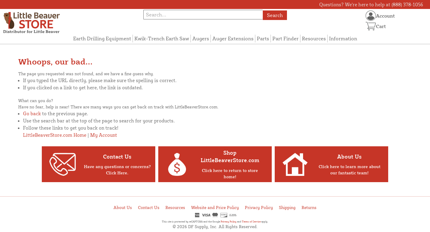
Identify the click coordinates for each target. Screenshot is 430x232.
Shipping (287, 207)
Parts (263, 38)
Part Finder (285, 38)
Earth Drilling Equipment (102, 38)
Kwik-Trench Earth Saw (161, 38)
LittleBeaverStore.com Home (54, 135)
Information (343, 38)
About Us (122, 207)
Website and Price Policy (215, 207)
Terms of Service (251, 221)
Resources (314, 38)
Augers (200, 38)
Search (275, 15)
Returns (309, 207)
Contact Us (148, 207)
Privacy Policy (259, 207)
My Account (103, 135)
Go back (32, 113)
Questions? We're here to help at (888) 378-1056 (371, 4)
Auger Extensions (233, 38)
